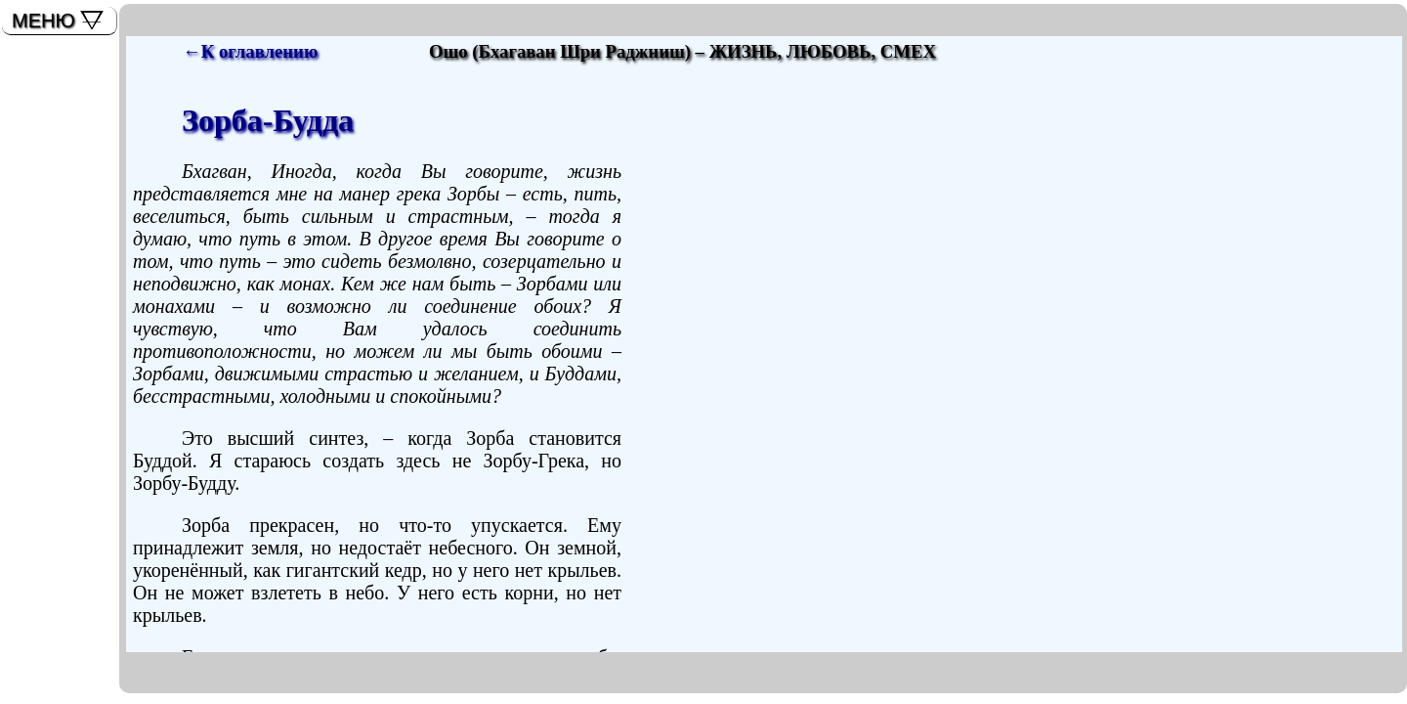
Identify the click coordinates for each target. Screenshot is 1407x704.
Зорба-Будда (268, 120)
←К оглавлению (250, 51)
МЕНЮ (43, 20)
